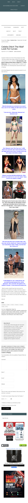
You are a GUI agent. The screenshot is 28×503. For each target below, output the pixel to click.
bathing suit (8, 310)
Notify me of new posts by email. (9, 405)
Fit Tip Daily (14, 17)
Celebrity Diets (8, 309)
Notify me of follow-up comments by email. (11, 402)
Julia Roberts (22, 311)
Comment (3, 359)
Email (2, 378)
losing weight (8, 313)
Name (3, 372)
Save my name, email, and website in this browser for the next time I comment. (13, 392)
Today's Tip (14, 309)
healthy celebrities (16, 311)
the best (20, 314)
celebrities (19, 310)
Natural (12, 313)
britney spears (13, 310)
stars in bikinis (16, 314)
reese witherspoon (9, 314)
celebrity (10, 311)
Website (3, 384)
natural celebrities (17, 313)
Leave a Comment (17, 51)
